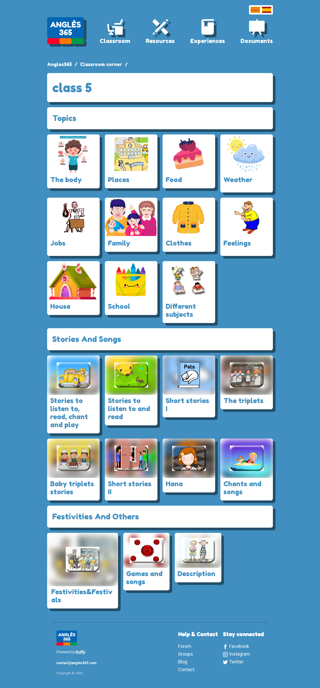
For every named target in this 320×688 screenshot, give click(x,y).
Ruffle (80, 652)
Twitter (236, 661)
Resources (160, 41)
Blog (182, 661)
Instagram (239, 654)
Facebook (239, 646)
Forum (184, 646)
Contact (186, 669)
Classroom (115, 41)
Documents (257, 41)
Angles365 (59, 64)
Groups (185, 654)
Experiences (207, 41)
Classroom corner (101, 64)
